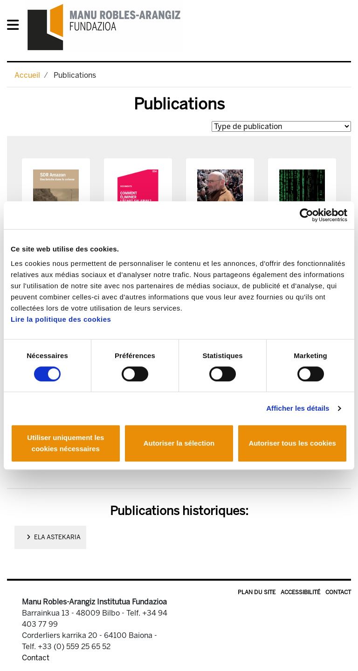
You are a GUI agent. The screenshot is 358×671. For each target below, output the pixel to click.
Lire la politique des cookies (61, 319)
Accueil (27, 75)
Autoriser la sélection (179, 443)
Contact (338, 592)
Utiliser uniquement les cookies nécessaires (65, 443)
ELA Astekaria (54, 537)
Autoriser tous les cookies (292, 443)
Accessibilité (300, 592)
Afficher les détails (297, 408)
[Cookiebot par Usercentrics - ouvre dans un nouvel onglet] (306, 215)
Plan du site (256, 592)
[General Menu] (15, 26)
